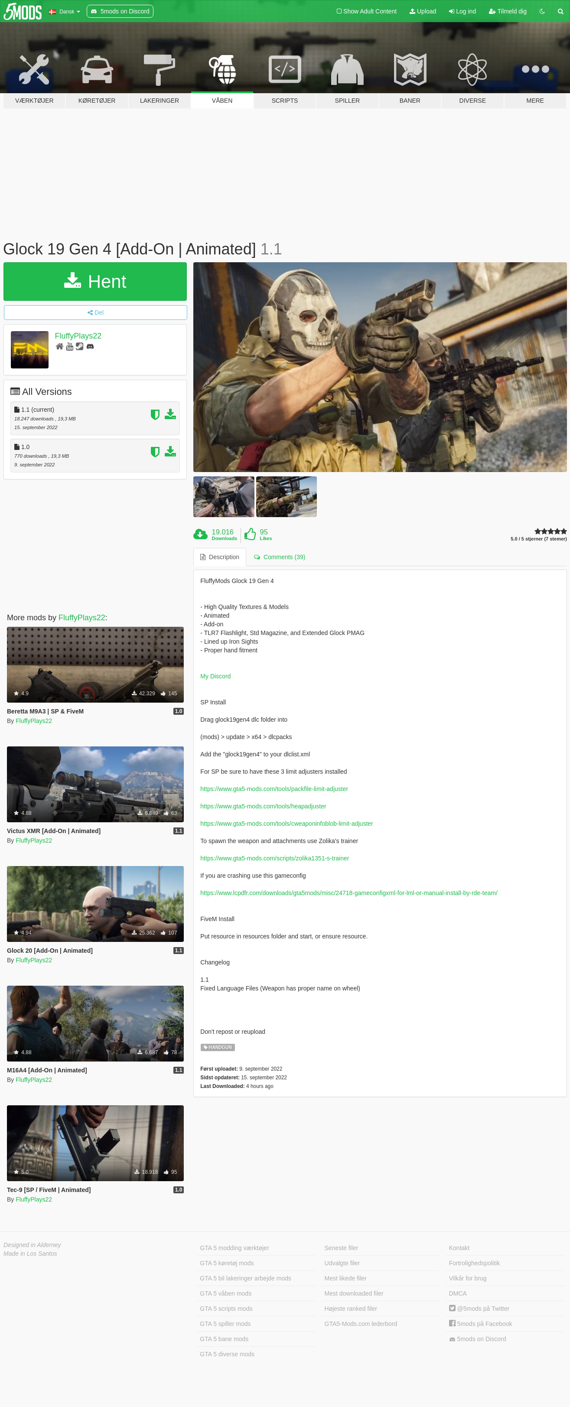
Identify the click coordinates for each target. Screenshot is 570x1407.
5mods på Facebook (480, 1324)
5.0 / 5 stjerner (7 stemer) (539, 539)
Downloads (225, 538)
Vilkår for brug (468, 1278)
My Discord (215, 676)
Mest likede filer (346, 1278)
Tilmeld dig (508, 11)
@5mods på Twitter (479, 1309)
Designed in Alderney (32, 1244)
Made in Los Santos (30, 1253)
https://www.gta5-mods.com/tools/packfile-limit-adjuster (274, 788)
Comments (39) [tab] (279, 557)
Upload (423, 11)
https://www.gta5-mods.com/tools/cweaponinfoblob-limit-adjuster (286, 823)
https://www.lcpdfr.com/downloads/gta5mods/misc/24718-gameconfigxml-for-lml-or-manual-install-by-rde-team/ (348, 892)
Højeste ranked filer (351, 1308)
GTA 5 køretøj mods (227, 1263)
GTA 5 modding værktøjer (234, 1247)
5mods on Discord (477, 1339)
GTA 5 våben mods (225, 1293)
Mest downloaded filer (354, 1293)
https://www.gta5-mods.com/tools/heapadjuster (263, 806)
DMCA (458, 1293)
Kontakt (459, 1247)
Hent (95, 281)
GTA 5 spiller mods (225, 1323)
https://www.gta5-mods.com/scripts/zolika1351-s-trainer (274, 858)
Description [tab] (219, 557)
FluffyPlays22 (78, 336)
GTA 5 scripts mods (226, 1308)
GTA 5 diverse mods (227, 1354)
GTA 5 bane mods (224, 1338)
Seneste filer (341, 1247)
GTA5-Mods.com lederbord (361, 1323)
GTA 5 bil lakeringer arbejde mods (245, 1278)
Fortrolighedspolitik (474, 1263)
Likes (266, 538)
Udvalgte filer (342, 1263)
